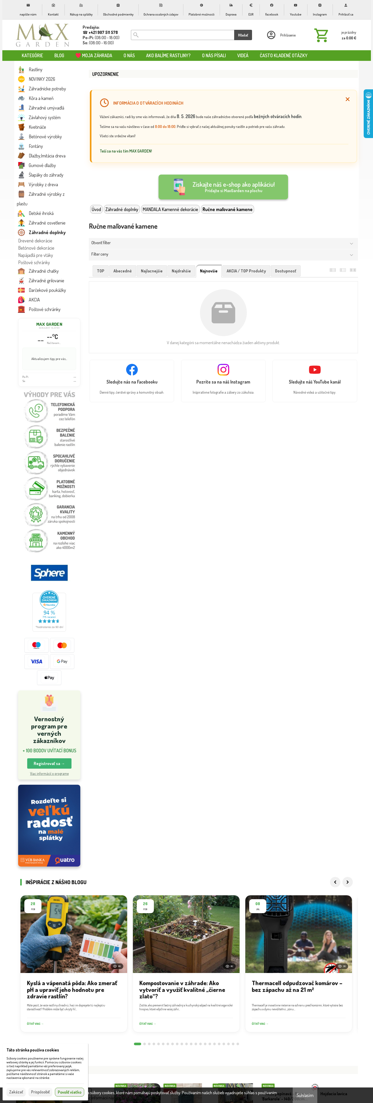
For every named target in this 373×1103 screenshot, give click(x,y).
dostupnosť (285, 270)
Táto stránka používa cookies (32, 1049)
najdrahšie (181, 270)
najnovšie (209, 270)
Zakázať (16, 1091)
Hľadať (243, 35)
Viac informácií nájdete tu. (105, 1097)
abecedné (122, 270)
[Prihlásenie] (280, 35)
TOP (100, 270)
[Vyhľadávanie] (182, 35)
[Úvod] (42, 35)
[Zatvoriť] (347, 99)
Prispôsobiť (40, 1091)
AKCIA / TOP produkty (246, 270)
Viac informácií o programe (49, 773)
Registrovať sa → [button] (49, 763)
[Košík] (334, 35)
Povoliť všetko (69, 1092)
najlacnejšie (152, 270)
